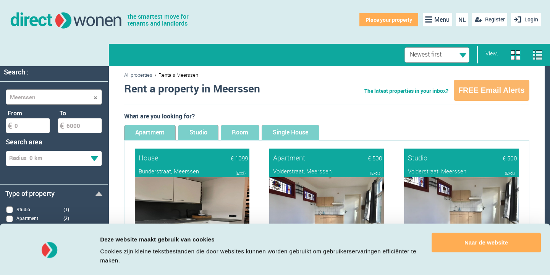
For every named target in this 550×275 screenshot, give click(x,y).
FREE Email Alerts (491, 90)
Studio (208, 132)
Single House (315, 132)
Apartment (153, 132)
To (63, 113)
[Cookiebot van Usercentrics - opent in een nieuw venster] (49, 260)
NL (460, 20)
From (15, 113)
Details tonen (118, 260)
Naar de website (486, 221)
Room (257, 132)
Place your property (387, 19)
